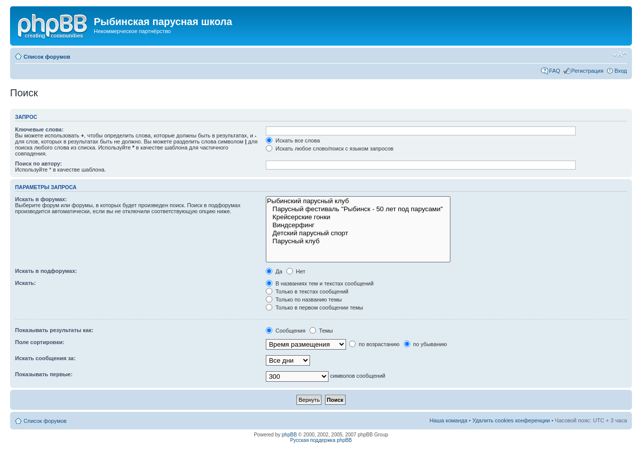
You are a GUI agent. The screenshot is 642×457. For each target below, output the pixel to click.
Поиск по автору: (38, 164)
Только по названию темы (304, 299)
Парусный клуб (358, 241)
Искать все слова (293, 140)
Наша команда (448, 420)
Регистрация (587, 71)
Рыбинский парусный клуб (358, 201)
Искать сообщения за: (45, 358)
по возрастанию (374, 344)
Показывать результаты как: (54, 330)
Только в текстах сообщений (307, 291)
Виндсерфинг (358, 225)
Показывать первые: (44, 374)
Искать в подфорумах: (46, 271)
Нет (295, 271)
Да (274, 271)
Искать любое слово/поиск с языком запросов (329, 148)
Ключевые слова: (39, 129)
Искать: (25, 283)
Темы (321, 331)
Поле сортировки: (39, 342)
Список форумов (47, 57)
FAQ (554, 71)
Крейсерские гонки (358, 217)
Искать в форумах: (41, 199)
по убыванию (425, 344)
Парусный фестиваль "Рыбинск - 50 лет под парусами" (358, 209)
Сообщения (285, 331)
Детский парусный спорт (358, 233)
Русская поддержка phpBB (321, 440)
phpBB (289, 434)
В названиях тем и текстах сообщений (320, 283)
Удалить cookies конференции (511, 420)
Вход (620, 71)
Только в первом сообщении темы (314, 307)
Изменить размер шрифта (619, 54)
